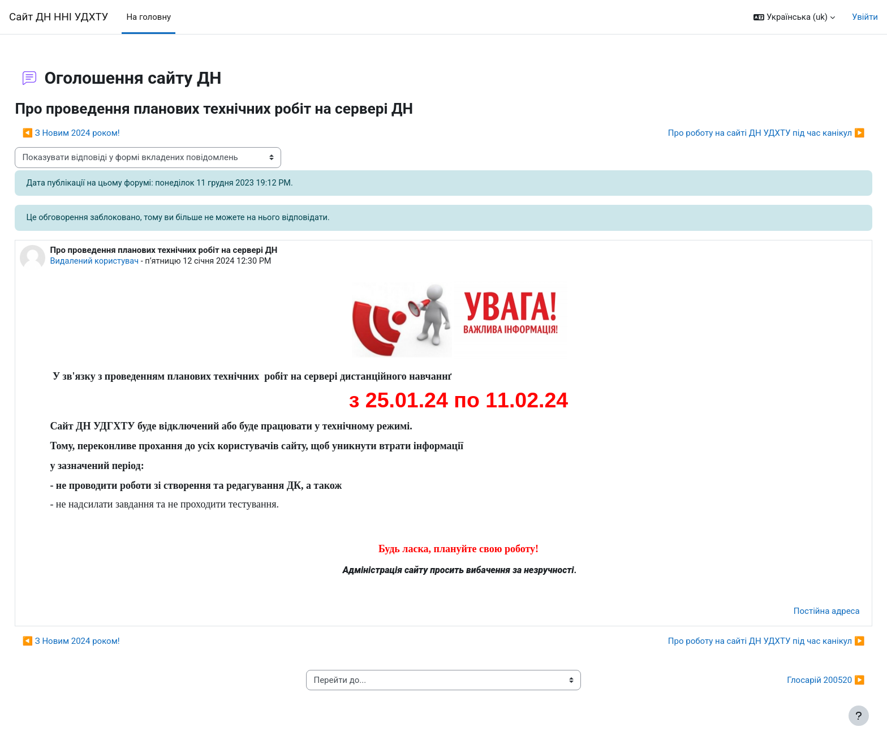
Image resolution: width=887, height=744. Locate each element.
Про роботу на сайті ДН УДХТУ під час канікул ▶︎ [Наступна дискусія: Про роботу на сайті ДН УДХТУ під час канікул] (741, 133)
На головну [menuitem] (148, 17)
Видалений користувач (121, 262)
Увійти (865, 17)
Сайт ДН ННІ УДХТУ (58, 17)
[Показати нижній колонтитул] (859, 716)
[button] (794, 17)
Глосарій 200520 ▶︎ (800, 682)
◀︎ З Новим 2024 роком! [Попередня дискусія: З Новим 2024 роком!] (96, 133)
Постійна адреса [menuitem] (801, 613)
